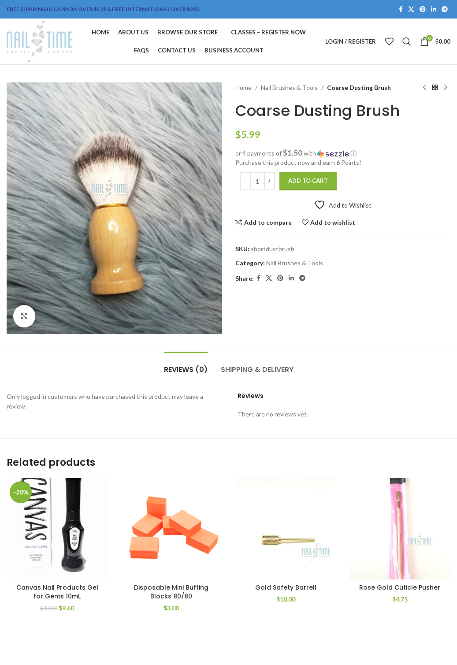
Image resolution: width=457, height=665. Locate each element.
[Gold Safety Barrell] (285, 528)
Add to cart (308, 180)
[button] (343, 153)
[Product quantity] (257, 181)
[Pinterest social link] (422, 9)
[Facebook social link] (400, 9)
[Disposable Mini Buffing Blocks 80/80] (171, 528)
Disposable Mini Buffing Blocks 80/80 (171, 592)
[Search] (407, 41)
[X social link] (411, 9)
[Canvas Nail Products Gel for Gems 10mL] (57, 528)
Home (243, 87)
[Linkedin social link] (433, 9)
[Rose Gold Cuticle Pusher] (399, 528)
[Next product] (445, 87)
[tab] (186, 365)
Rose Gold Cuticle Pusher (399, 587)
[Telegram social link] (444, 9)
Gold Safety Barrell (285, 587)
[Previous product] (424, 87)
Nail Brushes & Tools (289, 87)
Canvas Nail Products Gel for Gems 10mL (57, 592)
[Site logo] (39, 41)
